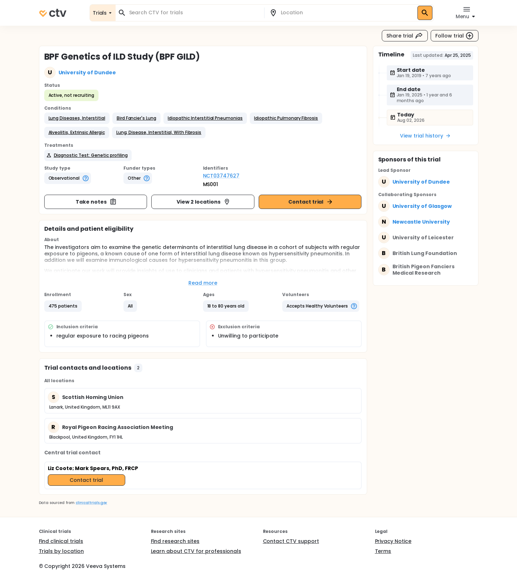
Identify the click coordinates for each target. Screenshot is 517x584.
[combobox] (194, 12)
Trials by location (61, 551)
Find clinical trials (61, 541)
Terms (383, 551)
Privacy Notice (393, 541)
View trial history (425, 135)
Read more (202, 283)
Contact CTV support (291, 541)
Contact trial (311, 201)
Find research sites (175, 541)
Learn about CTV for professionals (196, 551)
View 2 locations (203, 201)
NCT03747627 (221, 176)
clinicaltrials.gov (91, 502)
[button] (77, 118)
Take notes (96, 201)
